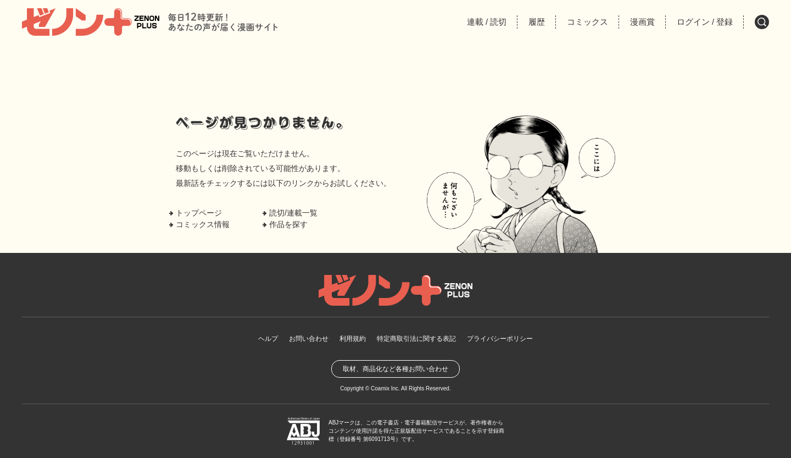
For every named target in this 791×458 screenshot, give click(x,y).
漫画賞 (642, 21)
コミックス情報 (203, 224)
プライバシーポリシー (500, 339)
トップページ (199, 212)
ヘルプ (268, 339)
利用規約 (352, 339)
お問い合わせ (308, 339)
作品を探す (288, 224)
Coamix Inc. (385, 388)
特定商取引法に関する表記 (416, 339)
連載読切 (486, 21)
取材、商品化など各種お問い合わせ (395, 369)
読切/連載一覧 (293, 212)
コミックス (587, 21)
